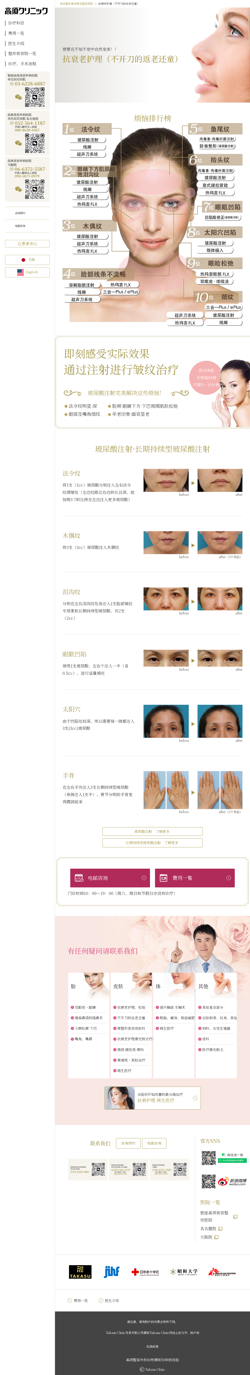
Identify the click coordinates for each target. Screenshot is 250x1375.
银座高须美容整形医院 (214, 1216)
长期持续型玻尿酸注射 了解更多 (152, 842)
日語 (31, 259)
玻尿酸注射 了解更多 (152, 831)
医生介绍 (16, 43)
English (32, 271)
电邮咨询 (20, 226)
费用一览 (16, 33)
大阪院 (206, 1237)
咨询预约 (20, 213)
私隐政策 (152, 1346)
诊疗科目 (16, 23)
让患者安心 (28, 243)
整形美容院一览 (22, 53)
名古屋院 (208, 1228)
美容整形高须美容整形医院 (76, 4)
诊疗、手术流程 (22, 64)
